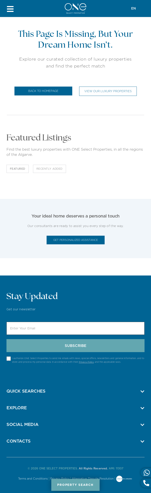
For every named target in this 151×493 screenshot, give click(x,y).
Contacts (18, 441)
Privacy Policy (86, 362)
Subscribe (75, 345)
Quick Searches (25, 391)
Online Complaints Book (124, 479)
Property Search (75, 485)
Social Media (22, 424)
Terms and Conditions (33, 478)
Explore (16, 407)
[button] (75, 391)
